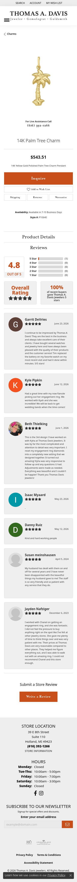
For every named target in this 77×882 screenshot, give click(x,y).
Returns (37, 197)
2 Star (33, 271)
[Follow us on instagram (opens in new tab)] (41, 793)
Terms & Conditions (49, 855)
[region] (38, 82)
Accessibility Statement (38, 863)
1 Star (33, 275)
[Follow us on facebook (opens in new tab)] (35, 793)
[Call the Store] (38, 746)
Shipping (15, 197)
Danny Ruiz (33, 525)
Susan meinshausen (40, 555)
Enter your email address (38, 817)
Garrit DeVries (36, 319)
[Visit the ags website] (43, 842)
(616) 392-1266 (38, 125)
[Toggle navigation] (7, 18)
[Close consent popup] (70, 875)
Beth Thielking (36, 424)
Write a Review (38, 697)
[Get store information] (38, 751)
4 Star (33, 262)
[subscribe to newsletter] (67, 824)
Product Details (38, 237)
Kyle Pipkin (33, 380)
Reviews (38, 247)
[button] (20, 3)
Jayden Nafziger (37, 609)
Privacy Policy (24, 855)
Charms (11, 34)
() (66, 258)
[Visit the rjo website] (29, 842)
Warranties (61, 197)
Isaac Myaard (35, 495)
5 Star (33, 258)
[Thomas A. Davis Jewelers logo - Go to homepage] (38, 16)
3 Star (33, 267)
